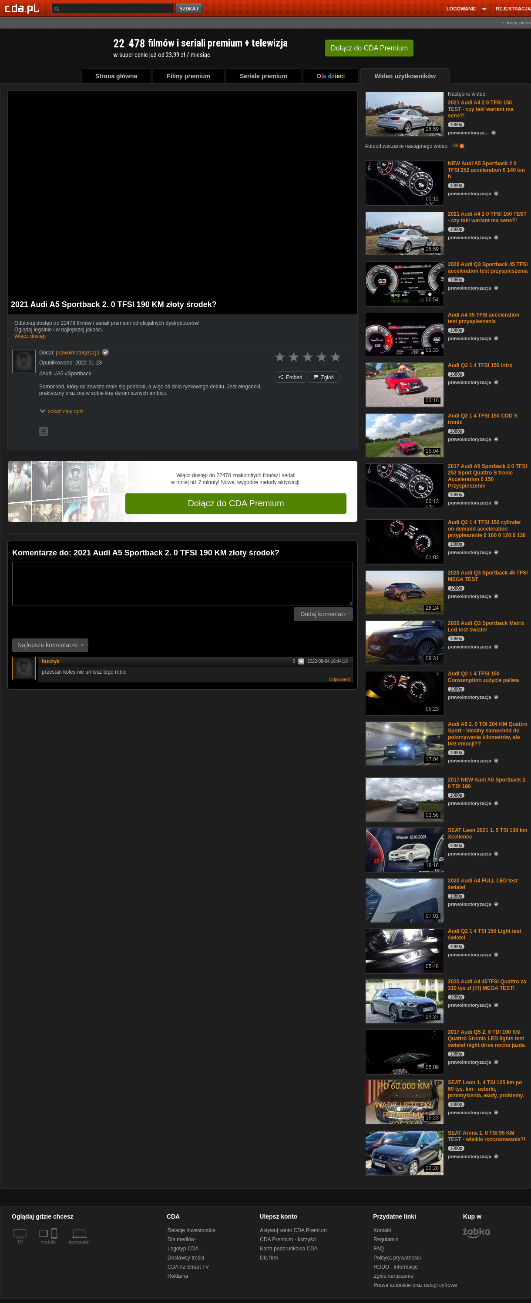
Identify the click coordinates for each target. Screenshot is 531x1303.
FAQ (378, 1249)
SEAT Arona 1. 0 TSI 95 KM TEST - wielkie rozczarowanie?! (486, 1136)
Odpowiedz (340, 679)
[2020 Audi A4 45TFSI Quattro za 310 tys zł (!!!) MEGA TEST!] (404, 1000)
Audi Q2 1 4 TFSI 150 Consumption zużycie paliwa (483, 677)
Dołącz (369, 48)
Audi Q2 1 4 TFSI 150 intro (480, 365)
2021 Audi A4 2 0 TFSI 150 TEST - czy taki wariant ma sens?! (481, 109)
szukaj (189, 9)
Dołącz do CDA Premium (236, 503)
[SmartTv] (55, 1247)
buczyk (51, 661)
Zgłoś (324, 377)
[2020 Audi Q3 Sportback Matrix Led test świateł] (404, 642)
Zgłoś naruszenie (393, 1276)
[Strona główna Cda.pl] (23, 8)
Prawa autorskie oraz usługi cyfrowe (415, 1285)
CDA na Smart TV (188, 1267)
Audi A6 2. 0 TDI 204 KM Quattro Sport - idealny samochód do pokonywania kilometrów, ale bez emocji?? (488, 734)
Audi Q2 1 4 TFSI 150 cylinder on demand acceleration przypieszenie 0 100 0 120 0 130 (487, 528)
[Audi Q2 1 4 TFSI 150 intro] (404, 384)
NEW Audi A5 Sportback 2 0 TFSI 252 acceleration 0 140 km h (486, 170)
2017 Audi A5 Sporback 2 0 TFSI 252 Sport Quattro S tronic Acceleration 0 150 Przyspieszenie (487, 476)
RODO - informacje (395, 1267)
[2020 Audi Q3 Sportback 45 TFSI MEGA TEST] (404, 592)
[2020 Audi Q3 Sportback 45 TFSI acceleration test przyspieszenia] (404, 283)
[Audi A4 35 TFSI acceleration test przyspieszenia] (404, 334)
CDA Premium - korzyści (288, 1239)
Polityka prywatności (397, 1258)
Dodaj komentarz (323, 614)
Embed (290, 377)
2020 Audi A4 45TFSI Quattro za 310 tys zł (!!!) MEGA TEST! (487, 985)
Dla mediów (181, 1239)
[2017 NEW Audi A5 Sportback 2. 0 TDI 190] (404, 799)
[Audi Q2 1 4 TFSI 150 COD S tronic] (404, 435)
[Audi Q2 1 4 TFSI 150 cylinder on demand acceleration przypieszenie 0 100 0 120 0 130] (404, 541)
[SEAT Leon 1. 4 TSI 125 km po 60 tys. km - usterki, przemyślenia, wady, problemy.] (404, 1101)
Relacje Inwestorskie (191, 1230)
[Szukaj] (112, 8)
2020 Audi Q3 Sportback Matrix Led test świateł (486, 626)
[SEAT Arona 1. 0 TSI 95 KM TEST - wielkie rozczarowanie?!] (404, 1152)
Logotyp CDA (183, 1249)
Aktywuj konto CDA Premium (293, 1230)
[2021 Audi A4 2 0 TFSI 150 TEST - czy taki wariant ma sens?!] (404, 113)
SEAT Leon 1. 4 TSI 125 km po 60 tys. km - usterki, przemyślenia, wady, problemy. (486, 1089)
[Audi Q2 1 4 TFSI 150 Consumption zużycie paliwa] (404, 693)
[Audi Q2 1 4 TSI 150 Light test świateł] (404, 950)
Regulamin (385, 1239)
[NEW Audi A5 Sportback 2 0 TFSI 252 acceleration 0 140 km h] (404, 182)
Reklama (178, 1276)
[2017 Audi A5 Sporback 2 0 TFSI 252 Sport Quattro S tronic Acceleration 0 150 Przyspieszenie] (404, 485)
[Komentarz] (182, 583)
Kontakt (382, 1230)
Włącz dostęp (30, 336)
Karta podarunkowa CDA (289, 1249)
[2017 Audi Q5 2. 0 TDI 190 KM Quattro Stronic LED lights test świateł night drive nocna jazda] (404, 1051)
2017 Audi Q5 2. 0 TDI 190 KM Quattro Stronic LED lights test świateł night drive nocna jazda (486, 1038)
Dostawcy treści (186, 1258)
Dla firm (269, 1258)
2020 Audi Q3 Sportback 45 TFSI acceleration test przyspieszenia (488, 267)
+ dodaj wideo (516, 22)
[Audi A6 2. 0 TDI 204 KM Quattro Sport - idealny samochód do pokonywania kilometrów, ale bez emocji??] (404, 743)
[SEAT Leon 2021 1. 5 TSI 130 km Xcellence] (404, 849)
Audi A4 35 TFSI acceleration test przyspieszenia (483, 318)
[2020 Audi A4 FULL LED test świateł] (404, 900)
